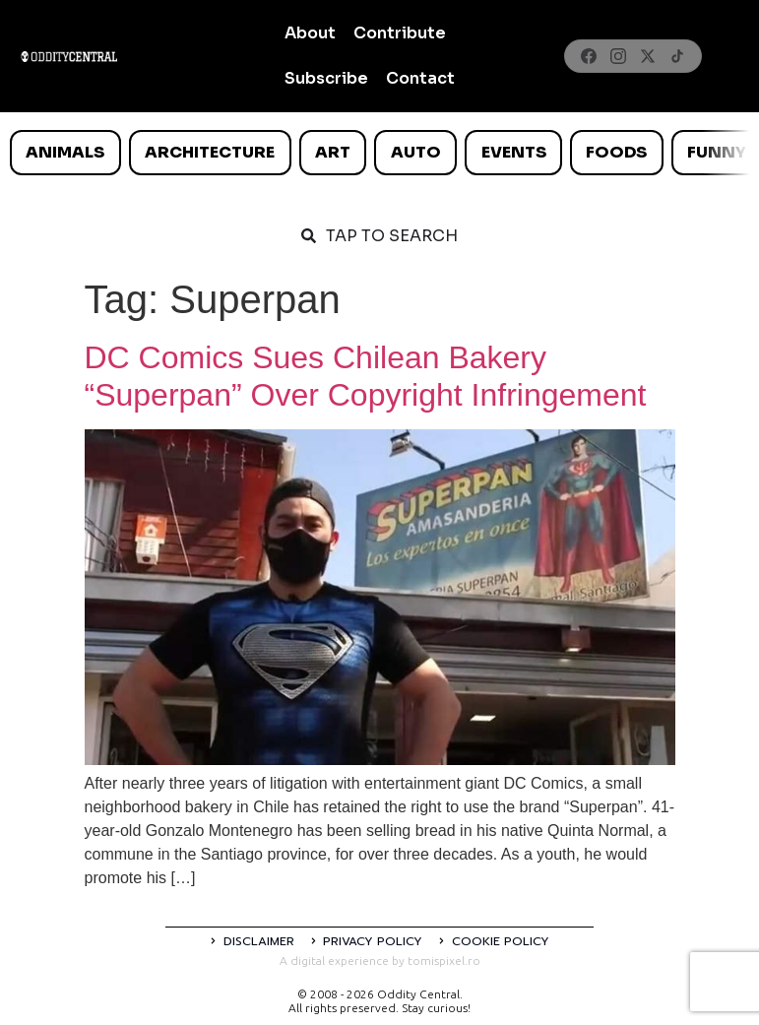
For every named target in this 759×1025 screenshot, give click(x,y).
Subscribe (326, 78)
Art (332, 152)
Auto (416, 152)
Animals (65, 152)
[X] (648, 56)
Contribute (399, 33)
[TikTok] (677, 56)
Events (513, 152)
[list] (379, 152)
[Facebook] (589, 56)
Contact (420, 78)
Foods (616, 152)
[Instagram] (618, 56)
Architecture (210, 152)
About (310, 33)
